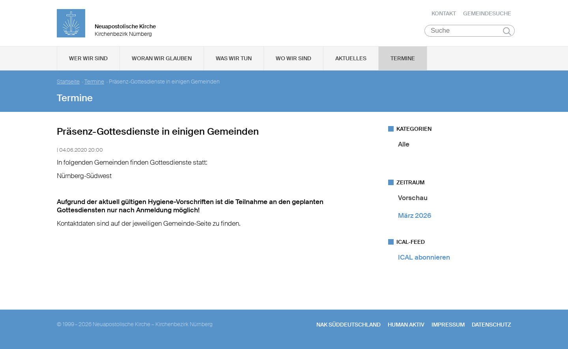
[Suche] (469, 32)
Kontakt (444, 13)
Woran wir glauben (162, 59)
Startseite (68, 83)
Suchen (507, 32)
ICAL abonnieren (424, 258)
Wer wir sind (88, 59)
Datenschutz (491, 325)
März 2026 (414, 216)
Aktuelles (350, 59)
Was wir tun (234, 59)
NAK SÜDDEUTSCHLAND (348, 325)
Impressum (448, 325)
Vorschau (413, 199)
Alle (403, 145)
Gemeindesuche (487, 13)
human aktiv (406, 325)
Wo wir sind (293, 59)
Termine (402, 59)
